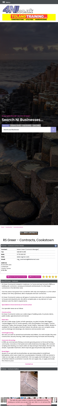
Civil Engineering (7, 333)
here (39, 402)
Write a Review (35, 277)
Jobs (36, 125)
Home (2, 227)
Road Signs (5, 351)
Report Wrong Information (17, 277)
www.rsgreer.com (23, 257)
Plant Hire (5, 320)
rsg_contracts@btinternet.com (28, 259)
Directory (6, 125)
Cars (27, 125)
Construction (9, 227)
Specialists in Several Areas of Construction (17, 305)
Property (15, 125)
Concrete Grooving (8, 340)
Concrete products (18, 227)
